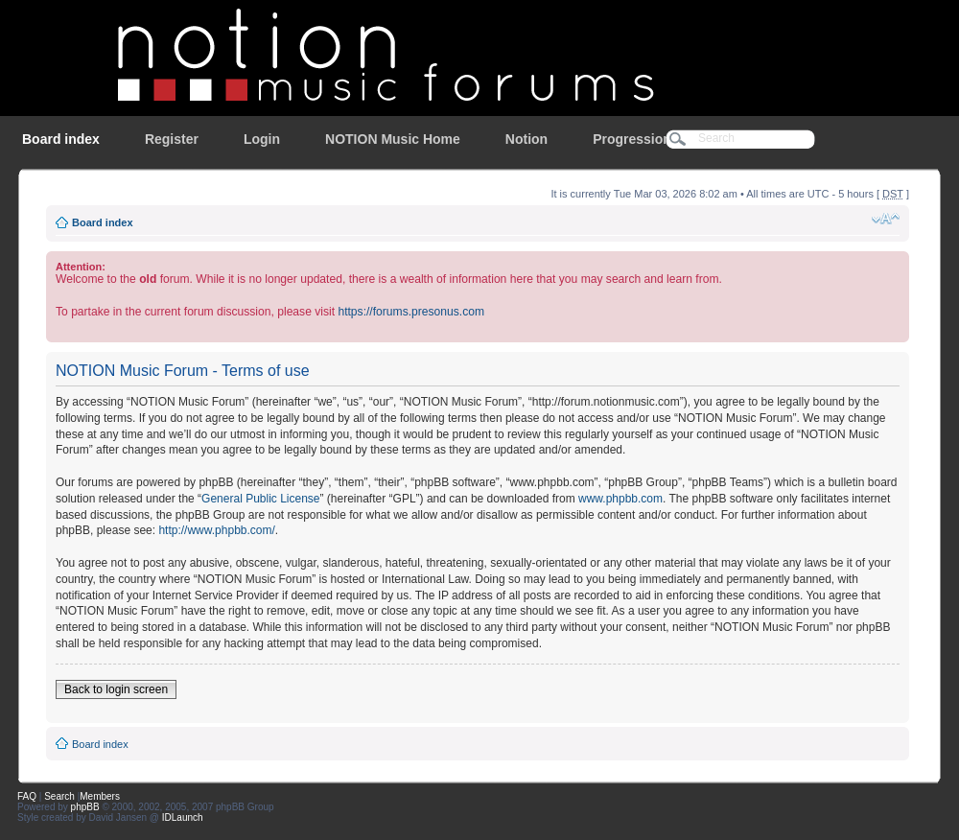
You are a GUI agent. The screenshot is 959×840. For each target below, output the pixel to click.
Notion (526, 139)
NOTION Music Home (392, 139)
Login (262, 139)
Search (59, 796)
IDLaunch (182, 817)
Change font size (886, 218)
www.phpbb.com (620, 498)
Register (172, 139)
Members (100, 796)
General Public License (260, 498)
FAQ (26, 796)
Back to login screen (116, 689)
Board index (61, 139)
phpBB (85, 807)
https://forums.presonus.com (411, 311)
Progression (632, 139)
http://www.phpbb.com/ (216, 530)
